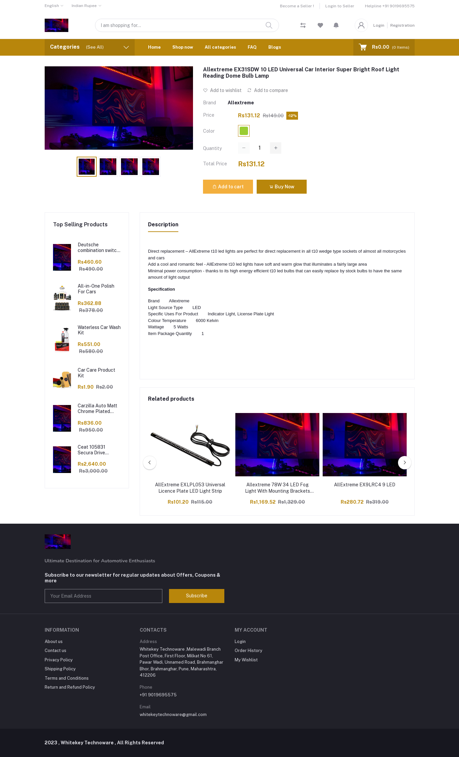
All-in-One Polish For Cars (96, 288)
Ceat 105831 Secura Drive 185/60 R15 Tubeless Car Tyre (97, 450)
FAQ (252, 47)
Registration (402, 25)
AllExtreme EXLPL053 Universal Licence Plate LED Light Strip (190, 488)
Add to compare (267, 90)
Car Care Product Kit (96, 372)
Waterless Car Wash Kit (99, 330)
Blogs (274, 47)
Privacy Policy (59, 659)
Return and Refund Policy (70, 687)
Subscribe (196, 595)
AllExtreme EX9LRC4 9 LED (364, 484)
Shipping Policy (60, 668)
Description (163, 224)
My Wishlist (246, 659)
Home (154, 47)
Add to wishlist (222, 90)
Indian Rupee (84, 5)
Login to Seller (339, 6)
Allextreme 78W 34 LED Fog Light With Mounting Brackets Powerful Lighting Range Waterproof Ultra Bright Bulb (277, 488)
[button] (336, 25)
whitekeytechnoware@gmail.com (173, 714)
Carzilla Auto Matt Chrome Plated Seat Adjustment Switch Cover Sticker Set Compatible (97, 408)
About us (54, 641)
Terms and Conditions (67, 678)
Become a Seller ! (297, 6)
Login (378, 25)
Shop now (182, 47)
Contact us (55, 650)
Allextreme (241, 102)
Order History (248, 650)
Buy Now (281, 186)
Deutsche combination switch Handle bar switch (98, 247)
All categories (220, 47)
